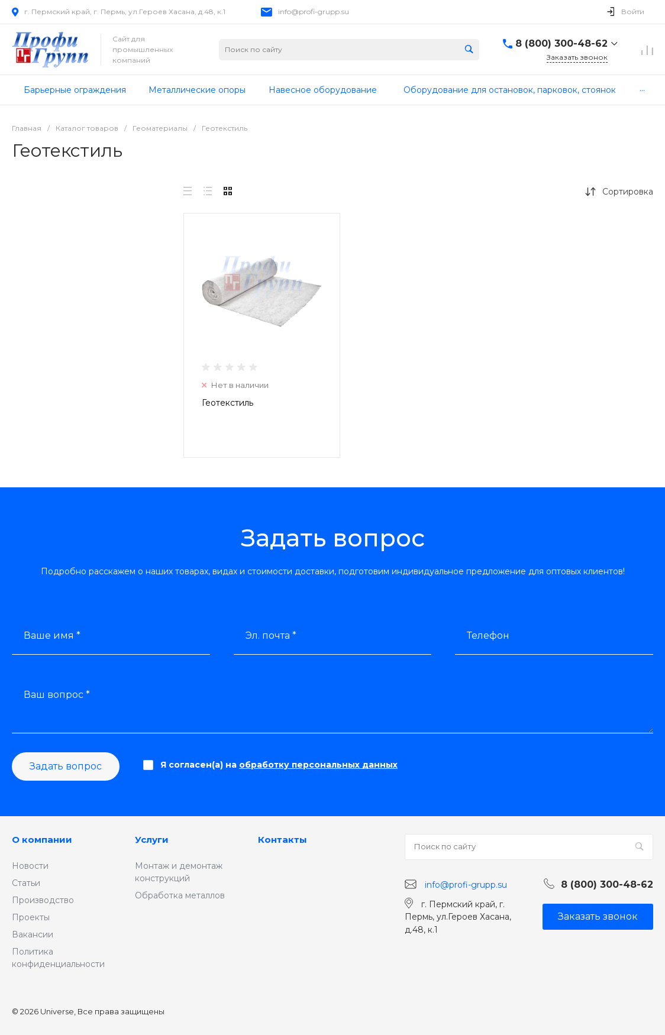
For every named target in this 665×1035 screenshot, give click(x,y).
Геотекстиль (227, 402)
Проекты (31, 917)
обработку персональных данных (318, 764)
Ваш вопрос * (57, 694)
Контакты (282, 839)
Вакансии (32, 934)
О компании (42, 839)
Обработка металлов (180, 895)
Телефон (488, 635)
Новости (30, 866)
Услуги (152, 839)
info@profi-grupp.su (313, 11)
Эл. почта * (271, 635)
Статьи (26, 883)
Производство (43, 900)
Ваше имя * (52, 635)
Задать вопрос (66, 766)
